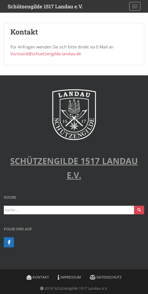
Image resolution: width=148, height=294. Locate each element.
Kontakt (38, 277)
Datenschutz (106, 277)
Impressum (69, 277)
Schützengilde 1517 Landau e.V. (45, 6)
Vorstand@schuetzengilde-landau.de (45, 54)
